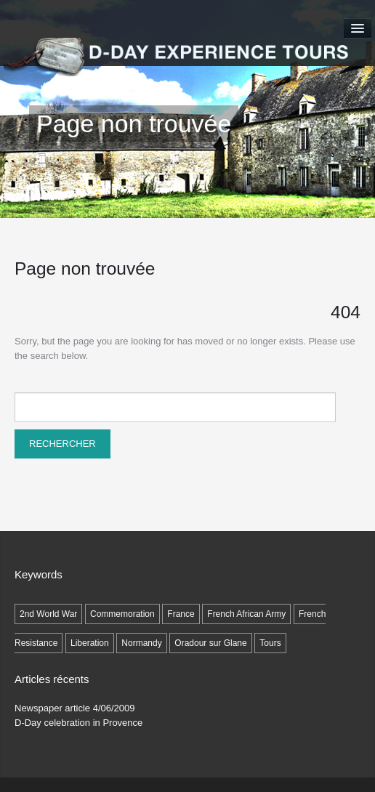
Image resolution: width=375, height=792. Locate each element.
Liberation (89, 643)
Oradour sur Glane (210, 643)
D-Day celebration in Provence (78, 722)
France (180, 614)
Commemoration (122, 614)
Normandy (141, 643)
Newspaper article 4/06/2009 (75, 708)
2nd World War (48, 614)
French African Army (246, 614)
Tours (270, 643)
